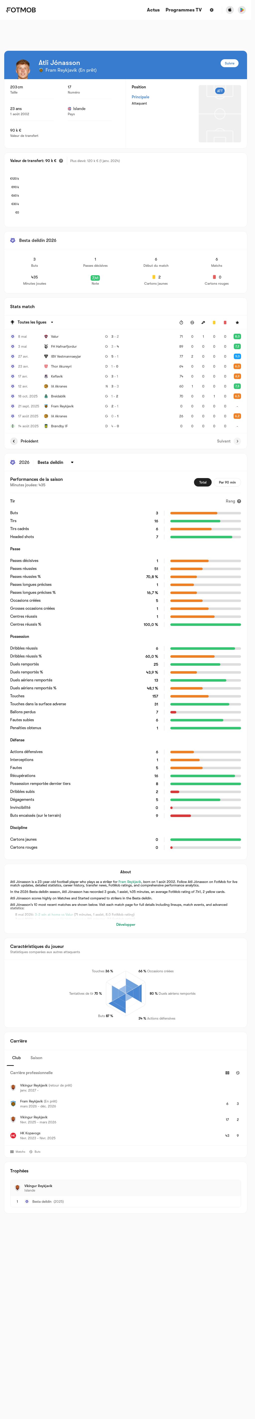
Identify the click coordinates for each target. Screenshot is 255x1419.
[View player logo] (23, 69)
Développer (125, 924)
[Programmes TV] (184, 10)
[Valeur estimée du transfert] (61, 161)
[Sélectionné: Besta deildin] (56, 462)
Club (16, 1058)
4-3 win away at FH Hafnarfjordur (60, 919)
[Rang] (233, 501)
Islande (76, 109)
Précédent (24, 441)
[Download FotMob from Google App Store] (242, 10)
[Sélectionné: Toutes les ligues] (36, 323)
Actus (153, 10)
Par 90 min (227, 482)
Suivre (229, 63)
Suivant (229, 441)
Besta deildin (42, 1201)
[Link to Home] (21, 9)
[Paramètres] (212, 10)
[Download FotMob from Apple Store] (230, 10)
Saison (36, 1058)
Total (202, 482)
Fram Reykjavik (130, 882)
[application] (131, 195)
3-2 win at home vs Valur (54, 915)
